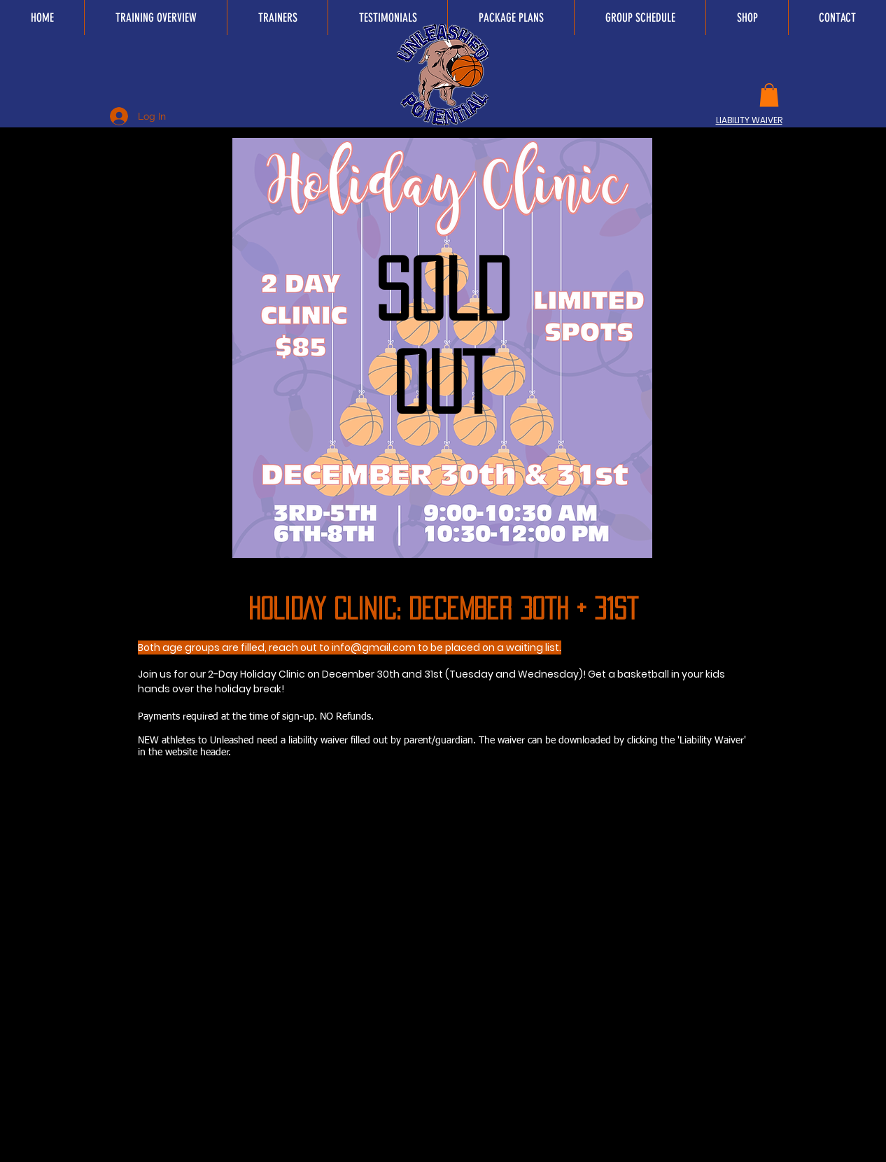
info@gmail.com (374, 647)
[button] (769, 94)
